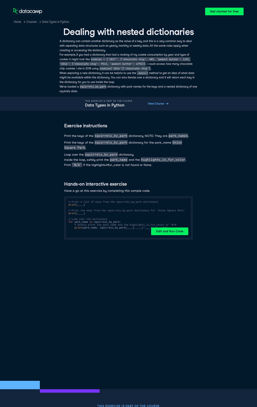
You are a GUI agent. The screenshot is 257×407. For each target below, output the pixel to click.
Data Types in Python (55, 21)
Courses (31, 21)
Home (17, 21)
